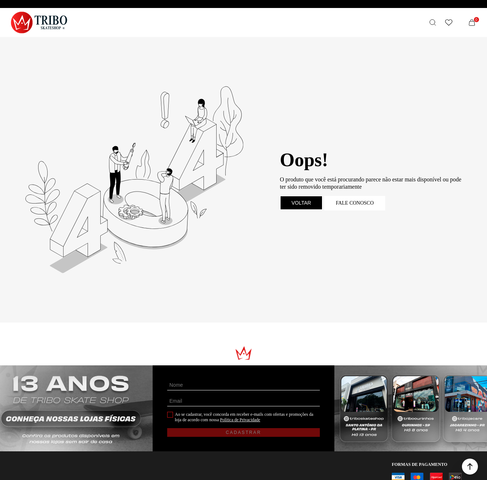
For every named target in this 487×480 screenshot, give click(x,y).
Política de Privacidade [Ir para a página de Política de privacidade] (240, 419)
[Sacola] (472, 22)
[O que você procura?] (432, 22)
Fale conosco (355, 203)
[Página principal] (39, 22)
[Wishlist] (448, 22)
